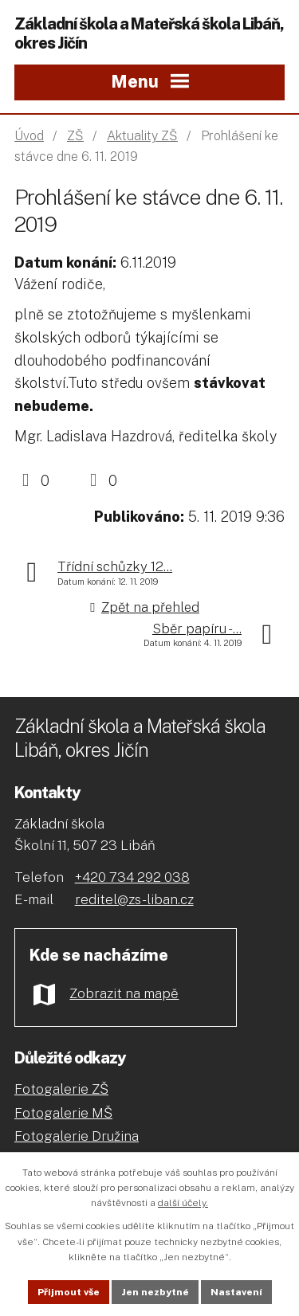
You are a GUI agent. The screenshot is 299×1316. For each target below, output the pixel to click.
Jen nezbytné (155, 1292)
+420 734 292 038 (132, 877)
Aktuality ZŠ (142, 135)
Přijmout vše (68, 1292)
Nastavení (236, 1292)
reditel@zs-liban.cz (134, 899)
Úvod (29, 135)
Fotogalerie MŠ (63, 1113)
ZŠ (75, 135)
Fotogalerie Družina (76, 1136)
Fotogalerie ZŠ (61, 1089)
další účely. (183, 1202)
